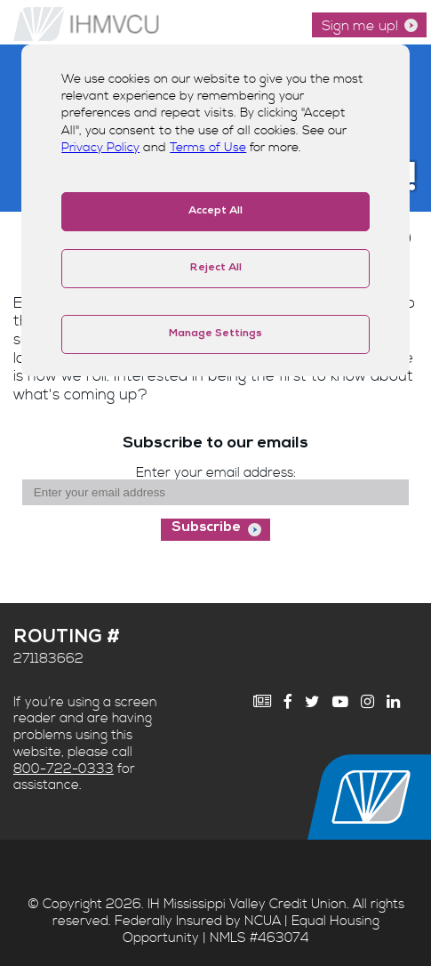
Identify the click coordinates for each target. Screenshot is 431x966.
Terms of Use (208, 148)
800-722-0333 (63, 769)
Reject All (216, 268)
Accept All (215, 211)
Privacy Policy (100, 148)
